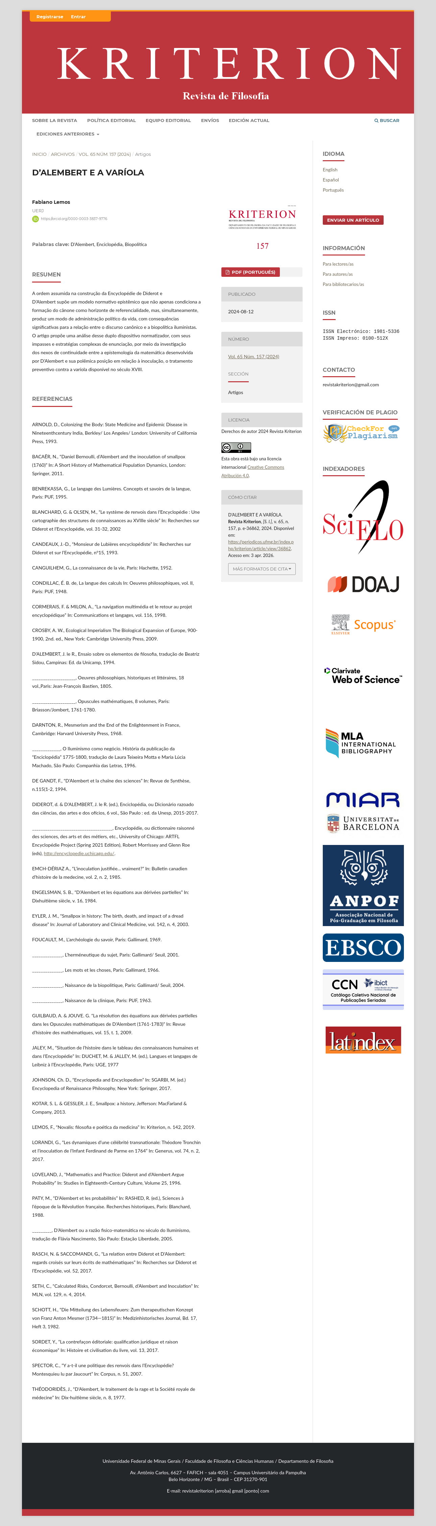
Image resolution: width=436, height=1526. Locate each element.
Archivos (63, 154)
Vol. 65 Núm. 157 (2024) (105, 154)
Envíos (210, 120)
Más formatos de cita (260, 569)
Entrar (78, 16)
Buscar (386, 120)
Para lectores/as (338, 264)
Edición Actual (249, 120)
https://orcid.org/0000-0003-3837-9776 (74, 219)
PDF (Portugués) (253, 272)
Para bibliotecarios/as (343, 284)
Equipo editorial (168, 120)
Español (331, 180)
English (330, 169)
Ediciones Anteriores (66, 134)
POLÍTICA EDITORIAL (111, 120)
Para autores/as (338, 274)
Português (333, 190)
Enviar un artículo (353, 220)
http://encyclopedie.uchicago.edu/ (79, 853)
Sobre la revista (54, 120)
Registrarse (50, 16)
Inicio (39, 154)
